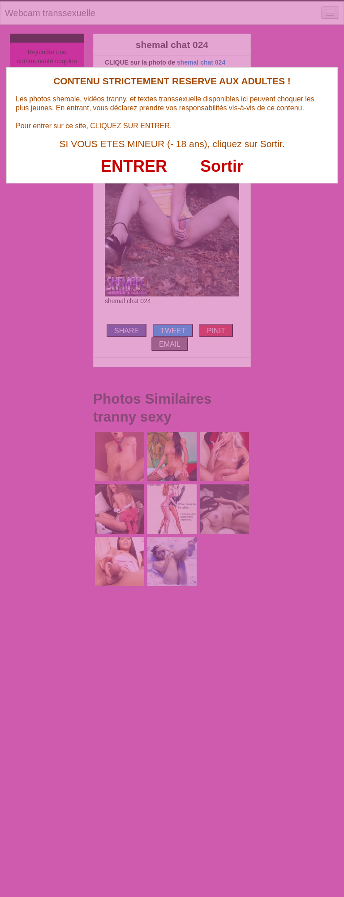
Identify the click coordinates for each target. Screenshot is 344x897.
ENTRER (134, 166)
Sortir (221, 166)
